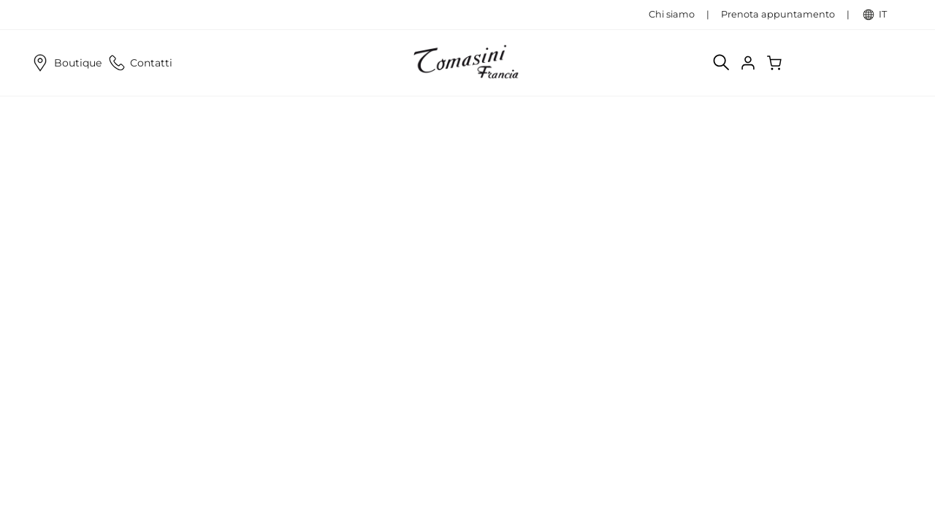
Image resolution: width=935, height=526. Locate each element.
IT (890, 14)
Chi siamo (672, 14)
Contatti (139, 63)
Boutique (65, 63)
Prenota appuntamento (778, 14)
